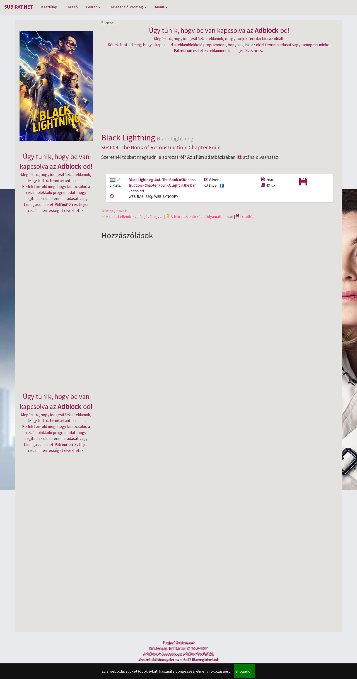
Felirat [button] (93, 6)
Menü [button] (161, 6)
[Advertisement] (219, 92)
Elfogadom (244, 671)
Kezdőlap (49, 6)
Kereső (72, 6)
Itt (194, 659)
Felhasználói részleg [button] (128, 6)
